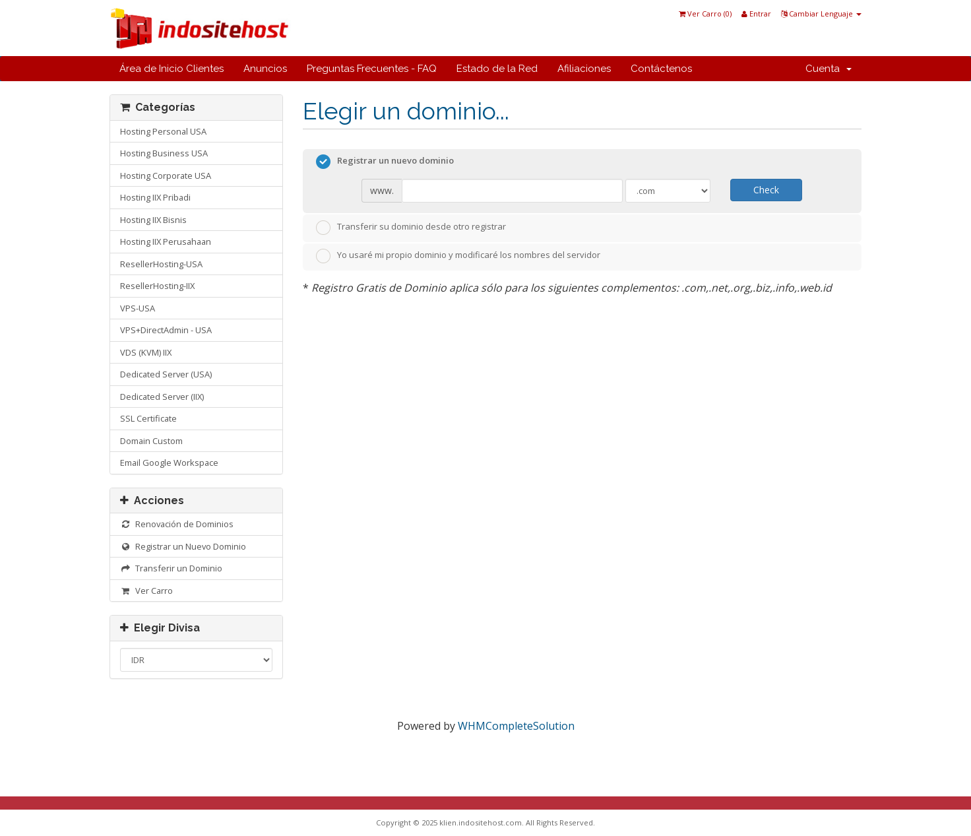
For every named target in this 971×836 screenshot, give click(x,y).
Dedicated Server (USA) (166, 374)
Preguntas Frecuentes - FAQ (372, 69)
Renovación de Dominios (177, 524)
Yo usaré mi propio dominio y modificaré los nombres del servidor (458, 256)
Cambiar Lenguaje (821, 13)
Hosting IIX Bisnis (153, 220)
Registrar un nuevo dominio (385, 161)
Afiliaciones (584, 69)
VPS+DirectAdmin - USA (166, 330)
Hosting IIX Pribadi (155, 197)
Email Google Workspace (169, 462)
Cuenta (828, 69)
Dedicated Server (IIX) (162, 396)
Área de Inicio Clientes (171, 69)
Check (766, 189)
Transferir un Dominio (171, 568)
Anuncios (265, 69)
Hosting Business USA (164, 153)
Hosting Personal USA (163, 131)
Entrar (756, 13)
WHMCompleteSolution (516, 726)
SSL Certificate (148, 418)
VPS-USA (137, 308)
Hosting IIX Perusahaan (165, 241)
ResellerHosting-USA (161, 264)
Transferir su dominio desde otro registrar (411, 227)
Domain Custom (151, 441)
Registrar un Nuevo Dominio (183, 546)
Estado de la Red (497, 69)
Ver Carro (146, 590)
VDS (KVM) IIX (146, 352)
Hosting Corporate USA (165, 175)
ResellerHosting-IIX (157, 286)
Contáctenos (661, 69)
